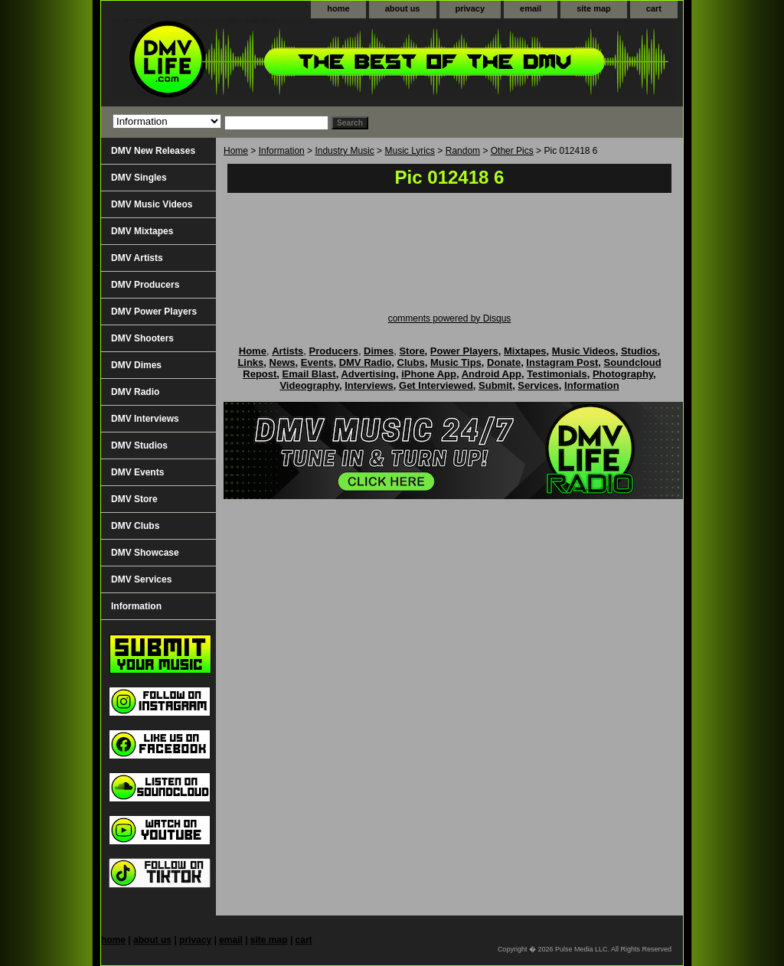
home (338, 8)
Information (282, 150)
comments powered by (449, 318)
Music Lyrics (409, 150)
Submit (495, 385)
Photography (623, 374)
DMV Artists (137, 258)
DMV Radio (135, 392)
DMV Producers (145, 284)
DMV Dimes (136, 365)
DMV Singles (139, 177)
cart (654, 8)
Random (463, 150)
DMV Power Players (154, 311)
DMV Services (141, 579)
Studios (639, 351)
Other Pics (512, 150)
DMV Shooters (142, 338)
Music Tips (456, 362)
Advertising (368, 374)
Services (538, 385)
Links (250, 362)
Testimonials (557, 374)
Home (236, 150)
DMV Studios (139, 445)
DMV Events (137, 472)
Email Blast (309, 374)
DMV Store (134, 499)
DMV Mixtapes (142, 231)
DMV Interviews (145, 418)
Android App (491, 374)
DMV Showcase (145, 552)
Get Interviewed (436, 385)
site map (594, 8)
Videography (309, 385)
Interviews (369, 385)
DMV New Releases (153, 150)
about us (402, 8)
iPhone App (428, 374)
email (530, 8)
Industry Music (344, 150)
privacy (470, 8)
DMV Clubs (135, 526)
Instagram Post (562, 362)
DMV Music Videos (151, 204)
